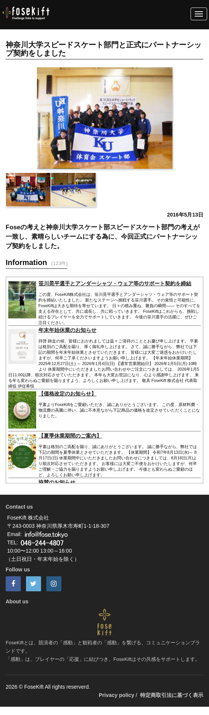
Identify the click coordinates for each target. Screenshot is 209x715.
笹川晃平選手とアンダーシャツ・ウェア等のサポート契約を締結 (114, 283)
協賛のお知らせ (56, 482)
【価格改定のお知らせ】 (67, 394)
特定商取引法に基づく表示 (171, 695)
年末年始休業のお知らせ (67, 330)
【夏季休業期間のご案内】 (70, 436)
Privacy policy (116, 695)
